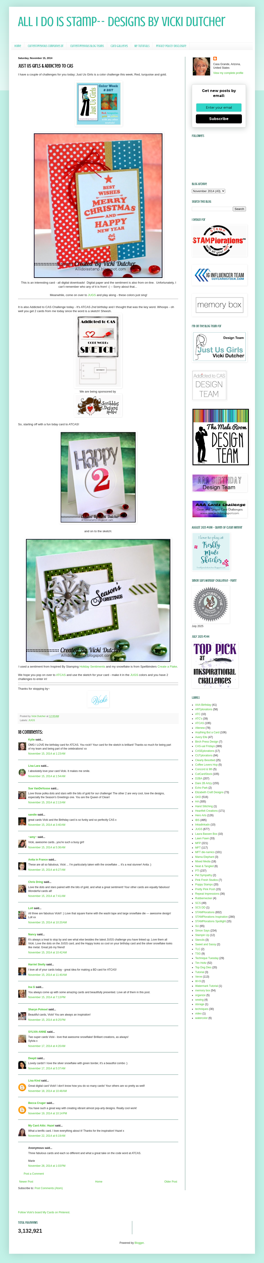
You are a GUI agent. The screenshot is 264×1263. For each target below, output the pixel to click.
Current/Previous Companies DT (45, 46)
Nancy (32, 934)
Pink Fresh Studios (206, 880)
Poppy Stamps (204, 884)
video (198, 1013)
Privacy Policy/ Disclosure (171, 46)
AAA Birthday (203, 704)
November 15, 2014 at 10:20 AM (47, 922)
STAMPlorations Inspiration (211, 916)
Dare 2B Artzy (203, 783)
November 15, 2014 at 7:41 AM (46, 896)
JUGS (92, 295)
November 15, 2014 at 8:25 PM (46, 1019)
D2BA (198, 778)
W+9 (198, 981)
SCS (198, 903)
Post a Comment (34, 1173)
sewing (199, 999)
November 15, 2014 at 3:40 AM (46, 824)
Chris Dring (35, 882)
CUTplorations (204, 755)
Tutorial (199, 972)
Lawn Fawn (202, 838)
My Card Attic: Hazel (41, 1125)
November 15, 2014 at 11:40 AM (47, 974)
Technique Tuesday (206, 958)
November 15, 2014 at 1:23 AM (46, 753)
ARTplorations (203, 709)
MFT (198, 847)
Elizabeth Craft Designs (209, 792)
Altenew (200, 727)
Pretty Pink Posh (205, 889)
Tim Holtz (200, 962)
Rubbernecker (203, 898)
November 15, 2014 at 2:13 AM (46, 802)
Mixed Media (203, 861)
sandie (32, 814)
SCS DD (200, 907)
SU (197, 926)
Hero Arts (200, 815)
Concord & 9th (204, 769)
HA (197, 801)
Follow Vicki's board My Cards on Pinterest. (44, 1212)
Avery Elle (201, 737)
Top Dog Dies (203, 967)
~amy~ (32, 837)
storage (199, 1004)
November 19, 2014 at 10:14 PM (47, 1113)
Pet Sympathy (203, 875)
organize (200, 995)
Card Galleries (119, 46)
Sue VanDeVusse (39, 788)
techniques (201, 1009)
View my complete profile (228, 73)
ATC (197, 714)
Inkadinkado (202, 824)
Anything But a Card (207, 732)
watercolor (201, 1018)
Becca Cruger (37, 1103)
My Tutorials (141, 46)
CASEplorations (204, 751)
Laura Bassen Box (206, 833)
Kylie (31, 739)
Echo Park (201, 787)
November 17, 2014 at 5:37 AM (46, 1068)
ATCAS (61, 675)
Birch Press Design (206, 741)
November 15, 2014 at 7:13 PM (46, 997)
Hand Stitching (204, 806)
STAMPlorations (205, 912)
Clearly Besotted (205, 760)
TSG (198, 953)
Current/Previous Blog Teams (87, 46)
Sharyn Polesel (38, 1009)
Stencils (200, 939)
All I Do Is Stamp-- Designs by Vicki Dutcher (121, 21)
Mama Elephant (204, 856)
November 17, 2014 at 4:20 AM (46, 1046)
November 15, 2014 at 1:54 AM (46, 776)
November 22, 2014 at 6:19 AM (46, 1135)
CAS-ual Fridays (205, 746)
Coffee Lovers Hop (206, 764)
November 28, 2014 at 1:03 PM (46, 1165)
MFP (198, 843)
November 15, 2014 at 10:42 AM (47, 952)
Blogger (139, 1242)
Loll (30, 908)
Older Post (170, 1181)
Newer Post (26, 1181)
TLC (197, 949)
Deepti (32, 1058)
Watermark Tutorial (206, 986)
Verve (198, 976)
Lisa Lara (34, 765)
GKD (198, 797)
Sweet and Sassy (205, 944)
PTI (197, 870)
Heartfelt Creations (206, 810)
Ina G (31, 987)
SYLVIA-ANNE (37, 1031)
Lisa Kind (34, 1080)
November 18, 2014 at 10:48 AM (47, 1091)
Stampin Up (202, 935)
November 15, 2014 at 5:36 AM (46, 847)
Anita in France (38, 859)
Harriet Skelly (37, 964)
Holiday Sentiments (92, 666)
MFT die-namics (205, 852)
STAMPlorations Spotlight (210, 921)
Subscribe (219, 119)
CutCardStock (203, 774)
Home (17, 46)
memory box (202, 990)
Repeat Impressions (207, 893)
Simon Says (202, 930)
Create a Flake (167, 666)
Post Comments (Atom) (49, 1188)
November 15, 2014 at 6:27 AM (46, 869)
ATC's (198, 718)
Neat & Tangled (204, 866)
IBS (197, 820)
